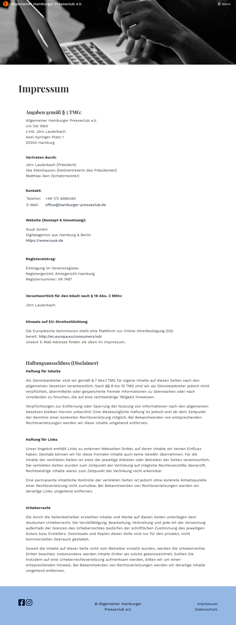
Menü (224, 4)
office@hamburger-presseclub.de (75, 205)
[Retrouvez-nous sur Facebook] (21, 602)
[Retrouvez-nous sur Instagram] (29, 602)
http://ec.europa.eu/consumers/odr (70, 336)
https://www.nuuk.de (44, 240)
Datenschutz (206, 609)
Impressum (207, 604)
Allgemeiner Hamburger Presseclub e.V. (46, 4)
